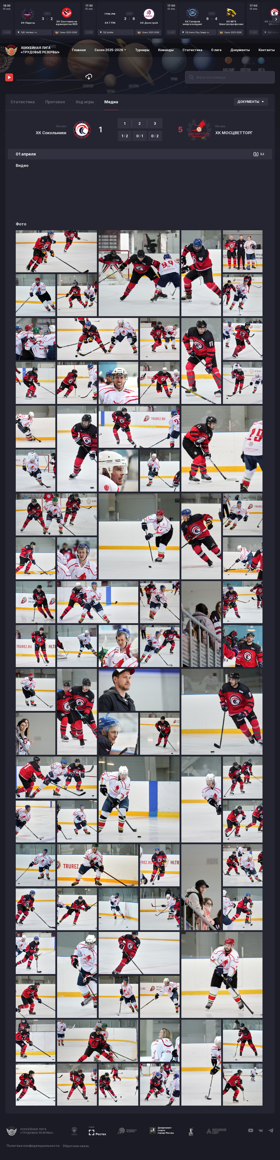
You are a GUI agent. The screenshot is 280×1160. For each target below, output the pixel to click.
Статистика (192, 50)
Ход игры (84, 102)
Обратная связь (77, 1145)
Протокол (55, 102)
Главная (79, 50)
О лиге (216, 50)
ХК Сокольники (51, 132)
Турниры (142, 50)
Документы (240, 50)
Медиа (111, 102)
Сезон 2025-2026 (110, 50)
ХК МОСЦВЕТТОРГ (234, 132)
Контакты (267, 50)
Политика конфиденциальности (33, 1145)
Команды (166, 50)
